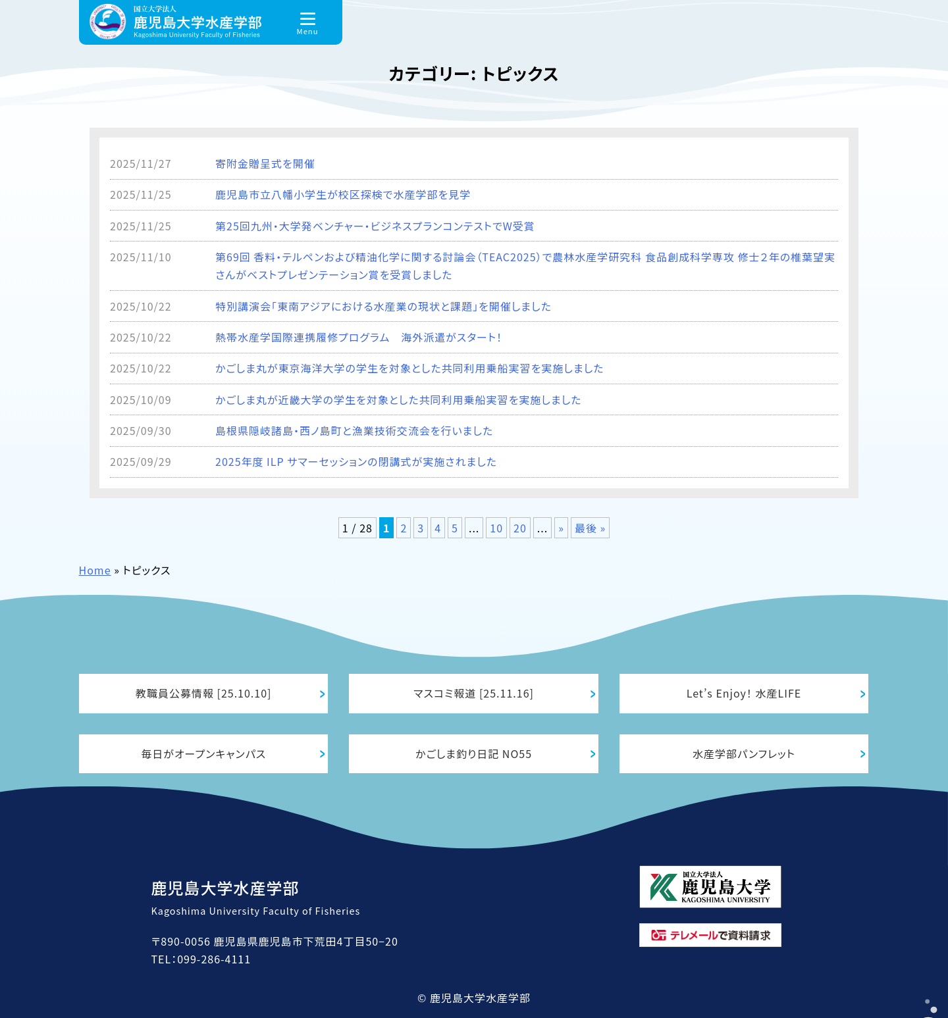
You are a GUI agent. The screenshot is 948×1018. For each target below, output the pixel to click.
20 (520, 528)
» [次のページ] (561, 528)
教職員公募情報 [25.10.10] (204, 693)
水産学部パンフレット (744, 753)
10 (496, 528)
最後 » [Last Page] (590, 528)
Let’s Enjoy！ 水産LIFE (744, 693)
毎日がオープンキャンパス (203, 753)
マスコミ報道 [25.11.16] (473, 693)
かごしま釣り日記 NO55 (473, 753)
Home (95, 570)
